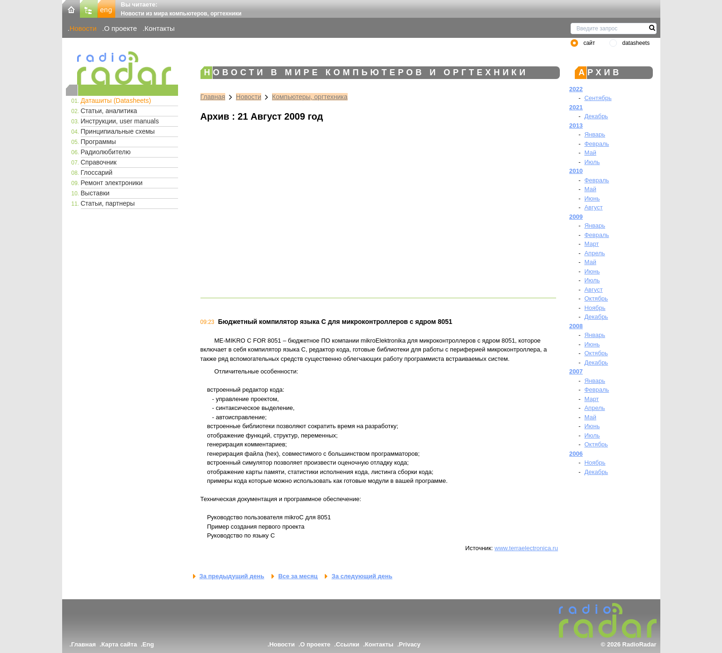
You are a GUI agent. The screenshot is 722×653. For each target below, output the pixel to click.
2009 (576, 216)
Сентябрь (597, 97)
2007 (576, 371)
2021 (576, 107)
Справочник (99, 162)
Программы (98, 141)
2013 (576, 125)
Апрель (594, 253)
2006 (576, 453)
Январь (594, 134)
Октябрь (596, 298)
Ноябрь (594, 307)
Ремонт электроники (112, 183)
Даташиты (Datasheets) (116, 100)
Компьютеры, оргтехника (310, 96)
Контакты (159, 28)
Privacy (410, 644)
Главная (212, 96)
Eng (148, 644)
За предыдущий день (232, 576)
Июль (592, 161)
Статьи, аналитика (109, 111)
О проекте (120, 28)
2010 (576, 170)
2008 (576, 326)
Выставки (95, 193)
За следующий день (361, 576)
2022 (576, 89)
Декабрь (596, 116)
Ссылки (347, 644)
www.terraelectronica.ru (526, 548)
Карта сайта (119, 644)
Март (591, 243)
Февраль (596, 143)
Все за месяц (297, 576)
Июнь (592, 198)
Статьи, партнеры (108, 203)
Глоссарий (97, 172)
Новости (83, 28)
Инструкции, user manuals (120, 121)
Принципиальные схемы (118, 131)
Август (593, 207)
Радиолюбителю (106, 152)
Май (590, 152)
